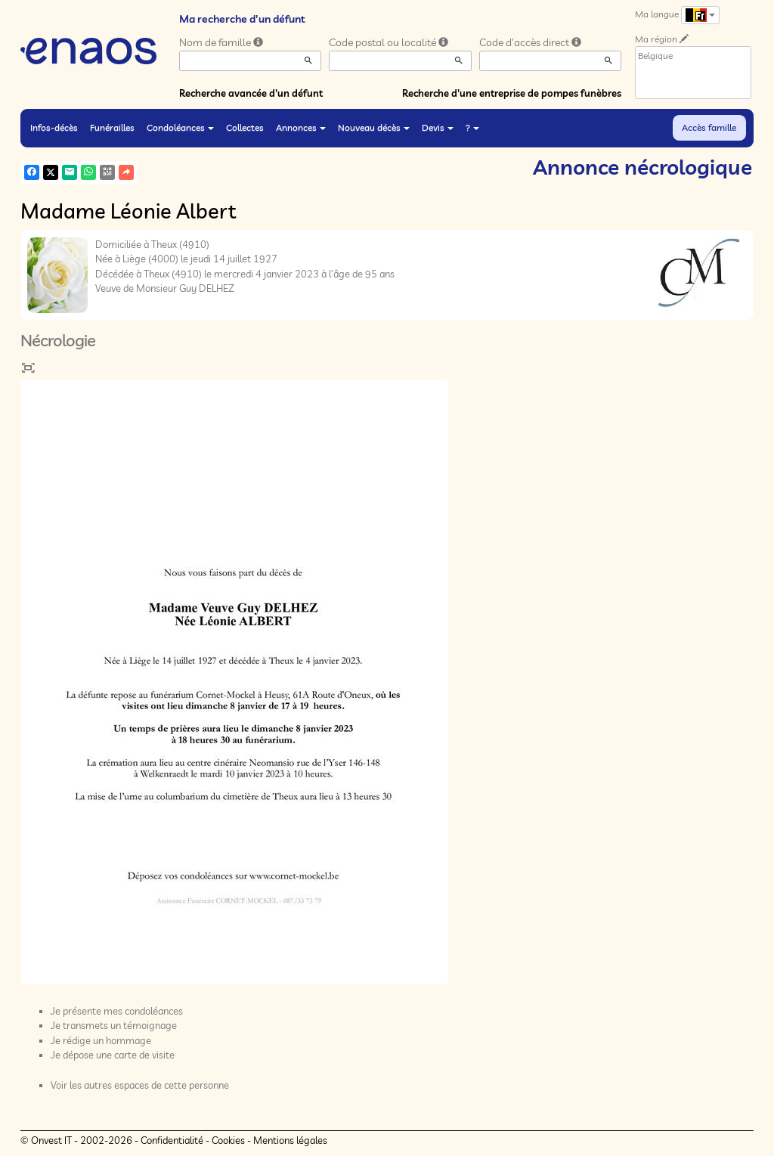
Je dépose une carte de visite (113, 1055)
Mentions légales (290, 1140)
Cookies (228, 1140)
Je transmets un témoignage (114, 1025)
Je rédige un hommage (101, 1040)
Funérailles (112, 127)
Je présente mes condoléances (117, 1011)
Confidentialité (172, 1140)
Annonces (301, 127)
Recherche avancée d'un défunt (251, 93)
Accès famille (709, 127)
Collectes (245, 127)
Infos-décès (54, 127)
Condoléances (180, 127)
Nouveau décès (374, 127)
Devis (438, 127)
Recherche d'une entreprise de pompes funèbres (511, 93)
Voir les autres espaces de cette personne (140, 1085)
